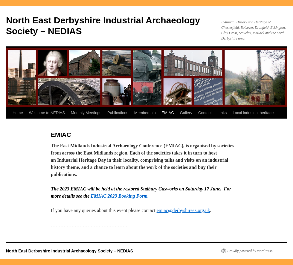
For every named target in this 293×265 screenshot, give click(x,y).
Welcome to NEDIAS (47, 112)
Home (18, 112)
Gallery (186, 112)
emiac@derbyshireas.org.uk (183, 210)
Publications (117, 112)
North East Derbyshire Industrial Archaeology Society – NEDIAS (69, 251)
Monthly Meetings (86, 112)
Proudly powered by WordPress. (250, 251)
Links (222, 112)
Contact (205, 112)
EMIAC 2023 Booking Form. (120, 196)
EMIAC (168, 112)
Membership (145, 112)
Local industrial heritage (253, 112)
